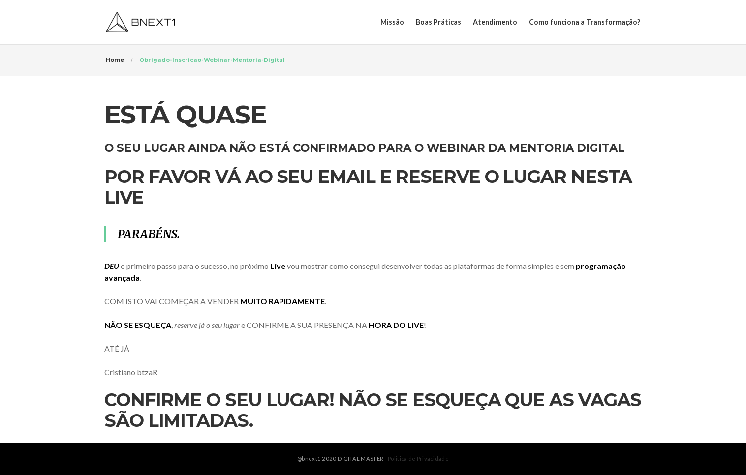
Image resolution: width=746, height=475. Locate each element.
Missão (392, 22)
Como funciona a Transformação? (584, 22)
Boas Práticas (438, 22)
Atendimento (495, 22)
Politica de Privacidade (418, 458)
